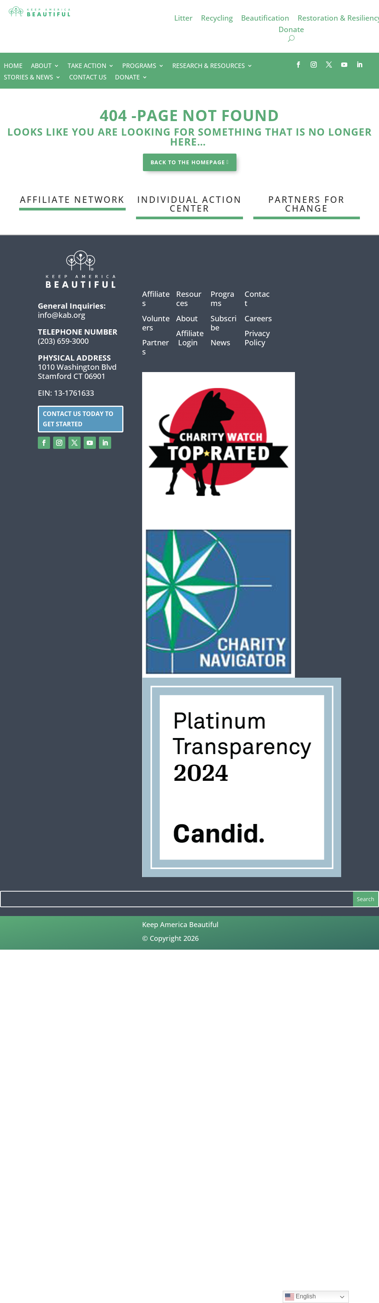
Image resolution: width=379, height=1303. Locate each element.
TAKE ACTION (87, 66)
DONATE (127, 77)
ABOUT (41, 66)
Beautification (265, 19)
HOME (13, 66)
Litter (183, 19)
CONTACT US (88, 77)
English (300, 1296)
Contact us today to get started (78, 419)
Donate (291, 30)
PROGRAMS (139, 66)
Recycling (217, 19)
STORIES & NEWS (28, 77)
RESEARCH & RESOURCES (208, 66)
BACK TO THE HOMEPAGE (188, 162)
